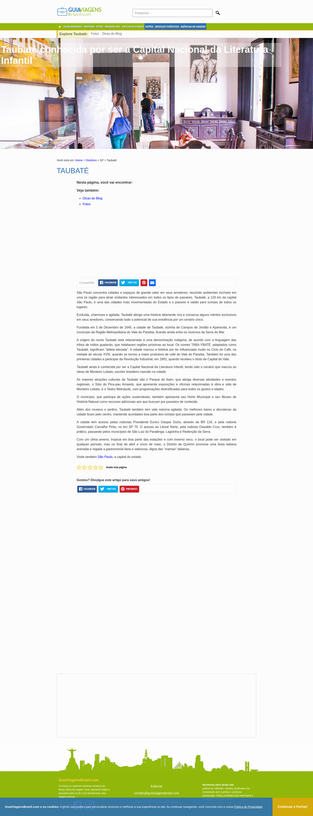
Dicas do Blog (112, 33)
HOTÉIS (149, 26)
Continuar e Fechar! (293, 806)
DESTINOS (89, 26)
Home (79, 160)
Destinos (91, 160)
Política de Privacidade (248, 806)
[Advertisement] (115, 243)
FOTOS (99, 26)
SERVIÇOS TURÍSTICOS (167, 26)
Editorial (156, 786)
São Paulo (105, 457)
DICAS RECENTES (72, 26)
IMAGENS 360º (113, 26)
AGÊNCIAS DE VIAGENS (192, 26)
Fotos (95, 33)
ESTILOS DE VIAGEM (133, 26)
